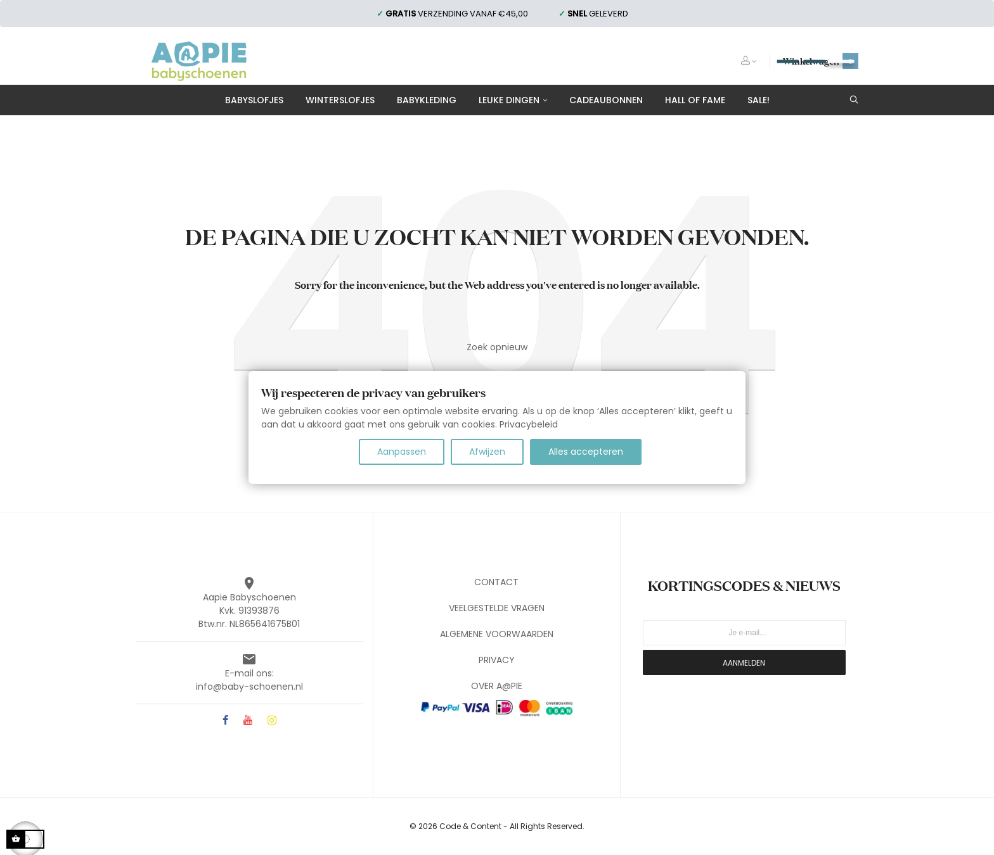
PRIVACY (497, 660)
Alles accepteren (585, 451)
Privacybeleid (529, 424)
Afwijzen (487, 451)
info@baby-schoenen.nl (249, 686)
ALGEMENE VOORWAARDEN (496, 634)
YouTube (247, 721)
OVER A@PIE (496, 686)
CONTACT (496, 582)
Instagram (272, 721)
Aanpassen (401, 451)
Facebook (225, 721)
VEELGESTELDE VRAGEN (497, 608)
